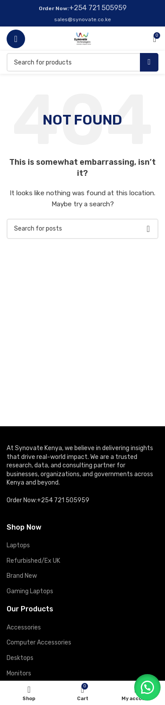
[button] (147, 687)
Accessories (24, 627)
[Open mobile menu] (15, 39)
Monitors (19, 673)
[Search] (82, 62)
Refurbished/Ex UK (33, 561)
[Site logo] (82, 38)
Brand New (22, 576)
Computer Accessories (39, 642)
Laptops (18, 545)
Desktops (20, 658)
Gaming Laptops (30, 591)
